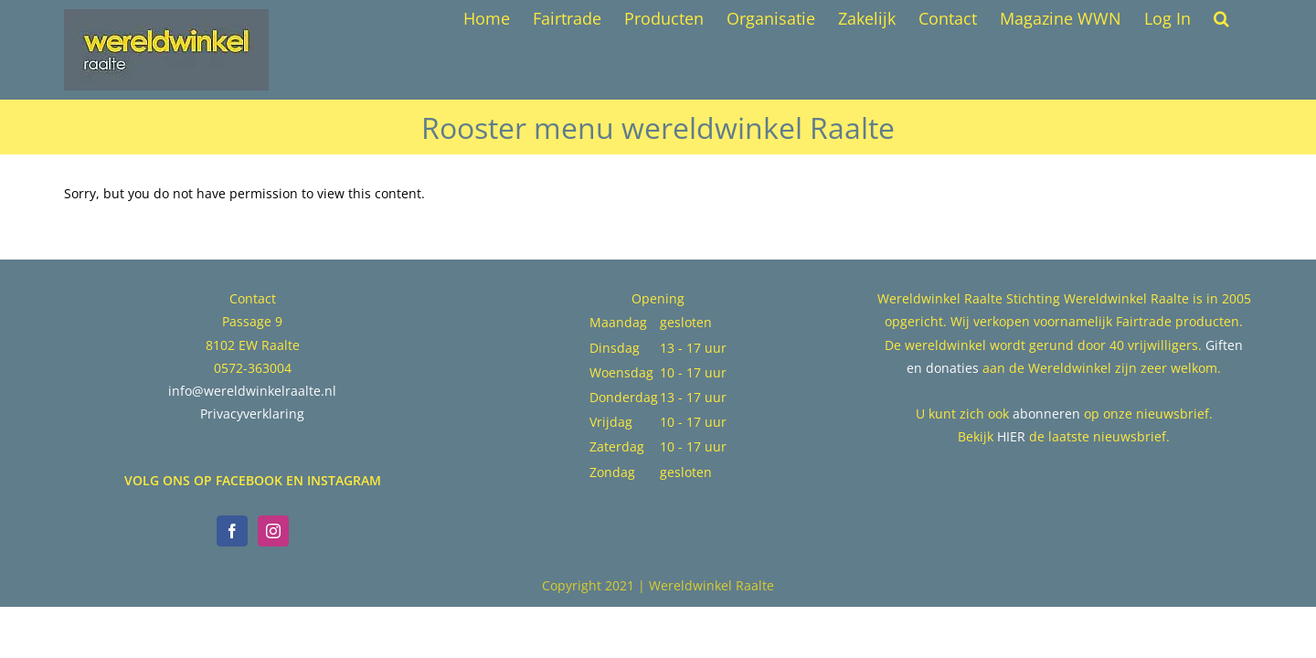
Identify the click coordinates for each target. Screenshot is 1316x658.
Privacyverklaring (252, 413)
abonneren (1046, 413)
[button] (1244, 18)
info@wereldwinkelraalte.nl (252, 390)
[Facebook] (232, 531)
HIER (1011, 436)
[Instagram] (273, 531)
